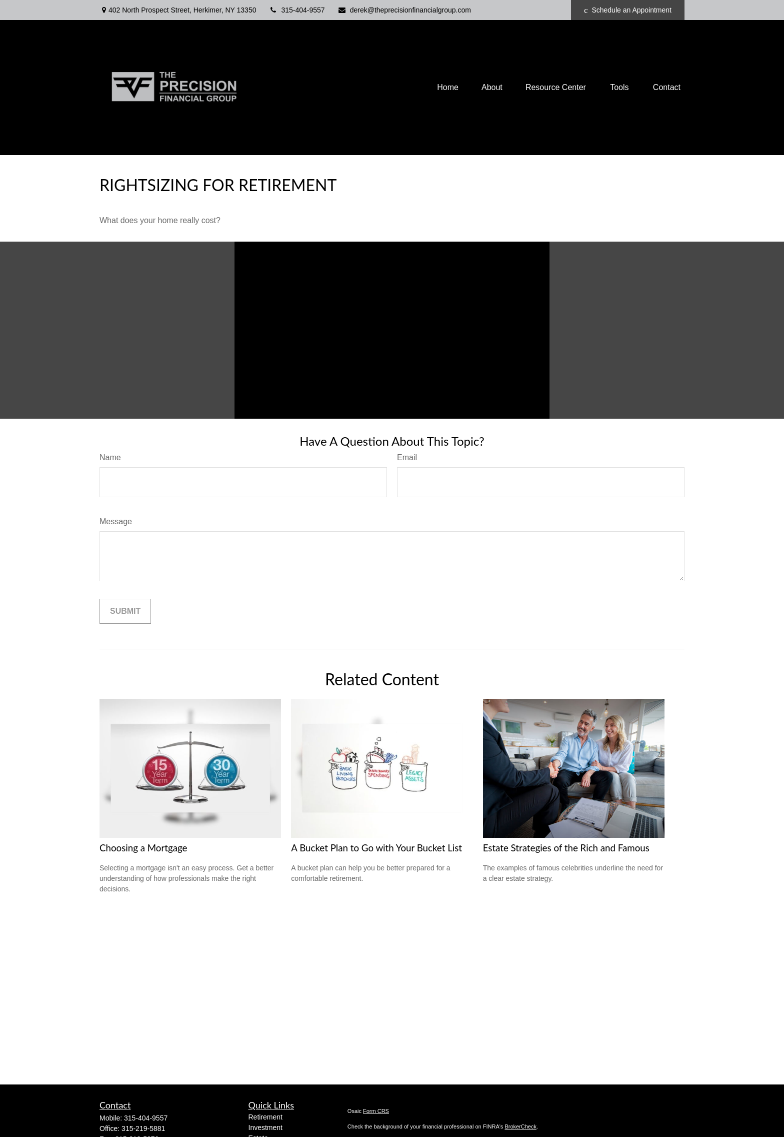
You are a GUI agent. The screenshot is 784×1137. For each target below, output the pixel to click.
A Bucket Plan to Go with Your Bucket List (376, 847)
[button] (447, 87)
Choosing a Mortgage (143, 847)
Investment (265, 1127)
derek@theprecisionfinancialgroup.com (404, 10)
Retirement (265, 1117)
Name (110, 457)
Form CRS (376, 1111)
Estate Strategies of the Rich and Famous (566, 847)
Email (407, 457)
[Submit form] (125, 611)
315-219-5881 (143, 1128)
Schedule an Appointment (628, 10)
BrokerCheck (520, 1126)
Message (116, 521)
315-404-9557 (296, 10)
